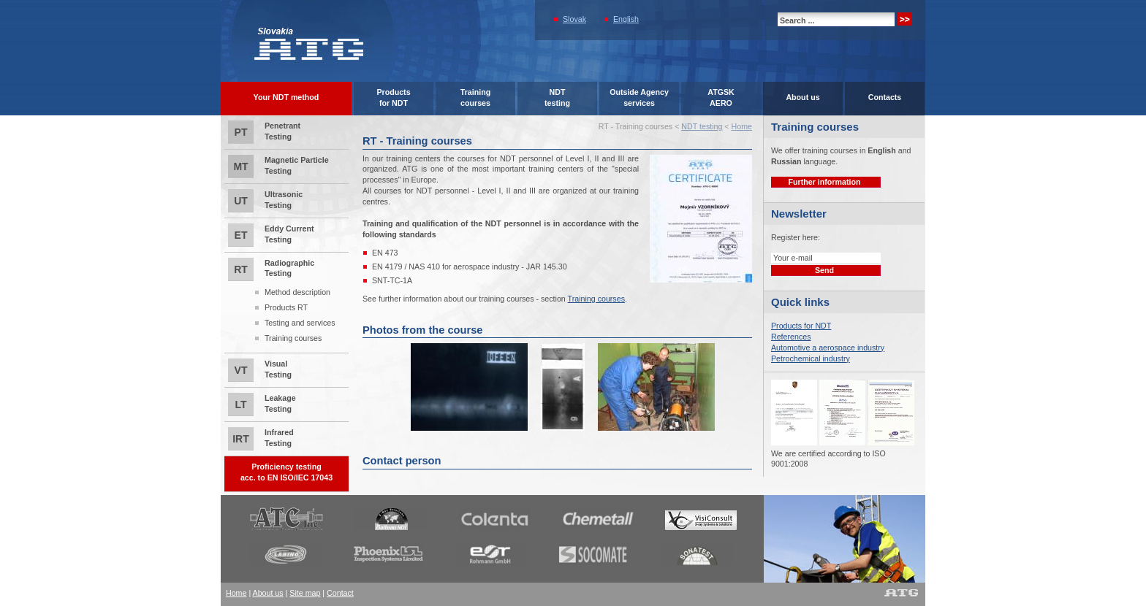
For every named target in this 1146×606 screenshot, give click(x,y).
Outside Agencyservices (639, 97)
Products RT (286, 307)
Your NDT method (286, 97)
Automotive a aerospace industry (827, 347)
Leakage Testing (262, 404)
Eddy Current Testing (271, 235)
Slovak (574, 19)
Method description (297, 292)
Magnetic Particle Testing (278, 166)
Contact (340, 592)
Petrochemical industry (810, 358)
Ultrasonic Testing (265, 200)
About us (802, 97)
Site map (304, 592)
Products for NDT (801, 325)
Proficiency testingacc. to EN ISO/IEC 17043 (286, 472)
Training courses (293, 338)
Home (742, 126)
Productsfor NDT (393, 97)
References (791, 336)
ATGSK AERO (721, 97)
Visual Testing (260, 370)
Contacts (885, 97)
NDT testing (701, 126)
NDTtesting (557, 97)
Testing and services (300, 322)
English (626, 19)
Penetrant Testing (264, 132)
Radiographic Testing (286, 302)
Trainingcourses (475, 97)
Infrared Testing (261, 438)
